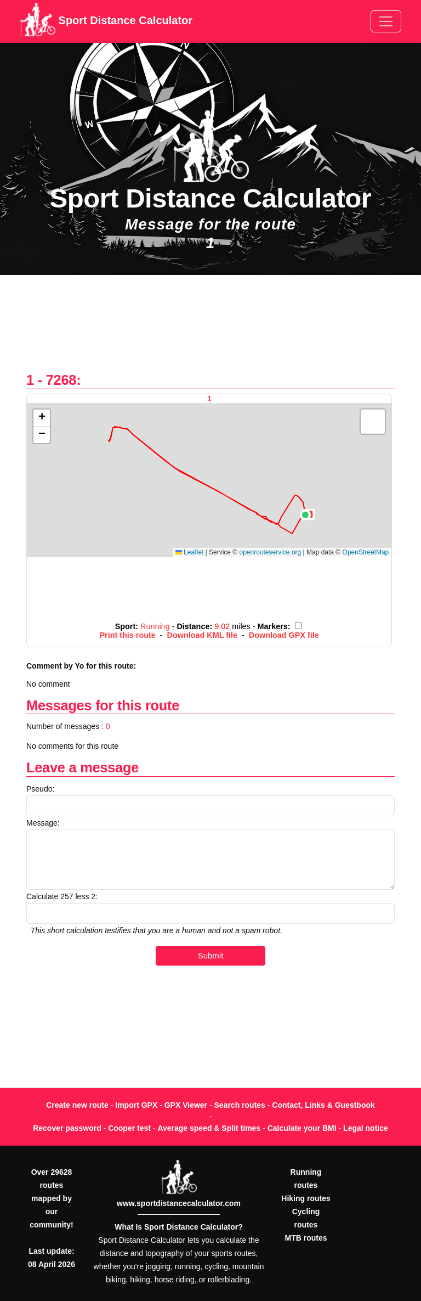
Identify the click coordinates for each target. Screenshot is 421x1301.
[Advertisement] (210, 329)
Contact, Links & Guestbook (323, 1105)
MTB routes (306, 1237)
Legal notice (365, 1128)
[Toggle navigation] (386, 21)
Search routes (239, 1105)
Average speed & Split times (208, 1128)
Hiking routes (305, 1198)
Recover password (67, 1128)
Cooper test (129, 1128)
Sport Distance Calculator (106, 21)
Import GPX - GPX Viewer (161, 1105)
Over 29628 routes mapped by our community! (51, 1198)
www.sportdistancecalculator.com (179, 1203)
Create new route (77, 1105)
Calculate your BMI (302, 1128)
